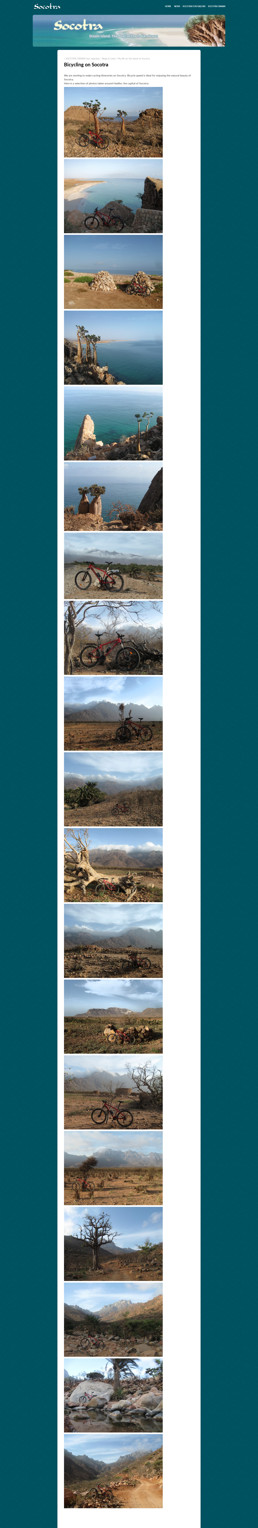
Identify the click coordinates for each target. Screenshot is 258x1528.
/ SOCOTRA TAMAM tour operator (82, 58)
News (177, 6)
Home (168, 6)
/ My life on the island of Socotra (133, 58)
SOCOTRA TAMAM (216, 6)
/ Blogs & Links (108, 58)
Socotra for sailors (194, 6)
